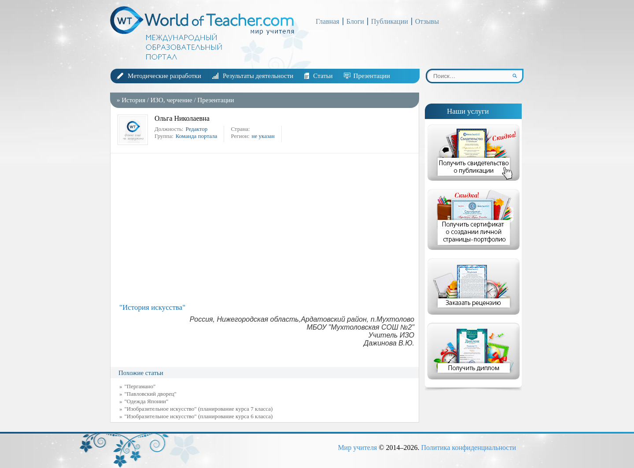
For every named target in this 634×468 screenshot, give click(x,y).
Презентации (372, 75)
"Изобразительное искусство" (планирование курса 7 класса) (199, 408)
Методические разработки (164, 75)
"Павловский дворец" (151, 393)
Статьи (322, 75)
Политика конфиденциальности (468, 447)
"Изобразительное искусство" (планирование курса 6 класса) (199, 416)
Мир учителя (357, 447)
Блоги (355, 21)
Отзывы (427, 21)
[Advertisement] (266, 228)
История (133, 100)
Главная (327, 21)
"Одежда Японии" (147, 401)
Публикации (389, 21)
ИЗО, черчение (171, 100)
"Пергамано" (140, 386)
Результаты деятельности (258, 75)
